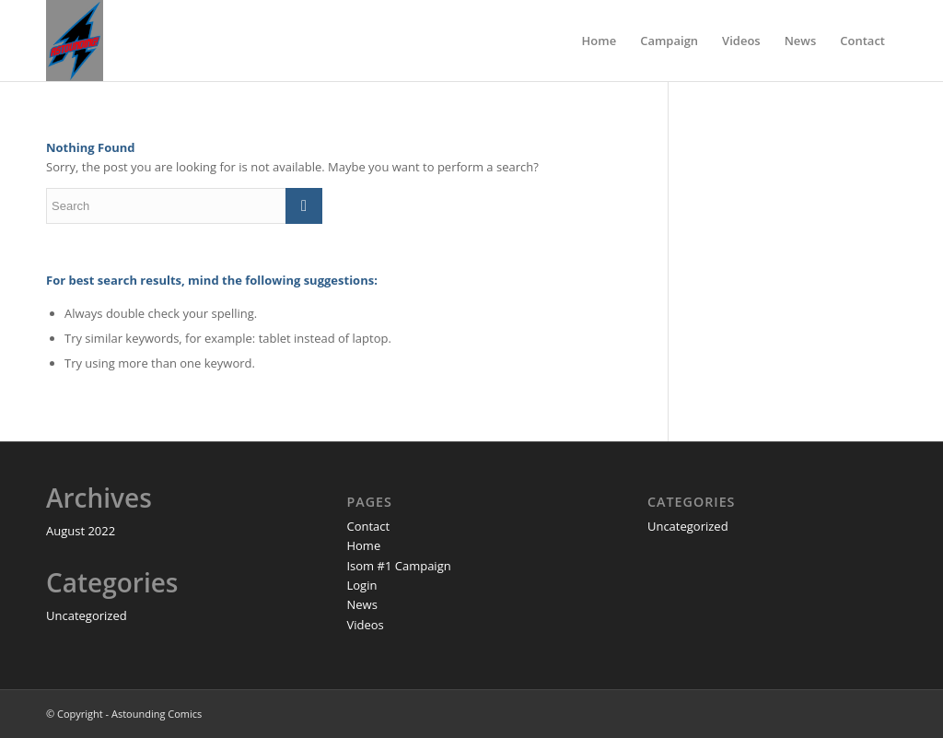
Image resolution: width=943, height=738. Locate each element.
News (361, 604)
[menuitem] (599, 40)
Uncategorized (86, 615)
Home (363, 545)
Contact (368, 526)
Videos (364, 624)
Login (361, 585)
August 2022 (80, 530)
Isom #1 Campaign (398, 565)
